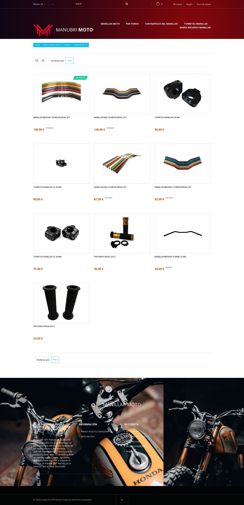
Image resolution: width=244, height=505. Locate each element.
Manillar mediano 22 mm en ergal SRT (173, 187)
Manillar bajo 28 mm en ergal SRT (110, 117)
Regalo (189, 4)
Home (37, 45)
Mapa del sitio (88, 436)
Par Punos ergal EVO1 (104, 257)
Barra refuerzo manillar (195, 27)
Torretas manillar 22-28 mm (47, 187)
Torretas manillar (196, 24)
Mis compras (132, 431)
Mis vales (130, 451)
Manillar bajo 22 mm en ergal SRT (110, 187)
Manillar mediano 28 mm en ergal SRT (51, 117)
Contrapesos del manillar (161, 24)
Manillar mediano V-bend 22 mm (170, 257)
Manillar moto (110, 24)
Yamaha (68, 45)
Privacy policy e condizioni (94, 431)
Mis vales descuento (136, 436)
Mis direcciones (133, 441)
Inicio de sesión (204, 4)
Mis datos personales (137, 446)
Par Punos (132, 24)
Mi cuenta (131, 424)
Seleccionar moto (52, 45)
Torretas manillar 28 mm (167, 117)
